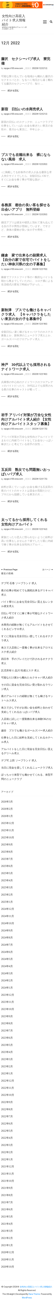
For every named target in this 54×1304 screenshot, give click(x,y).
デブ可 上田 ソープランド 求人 (19, 760)
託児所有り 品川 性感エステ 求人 (20, 670)
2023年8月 (7, 1023)
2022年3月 (7, 1145)
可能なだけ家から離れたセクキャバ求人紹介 (27, 677)
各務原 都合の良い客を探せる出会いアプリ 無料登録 (25, 207)
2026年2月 (7, 808)
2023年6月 (7, 1037)
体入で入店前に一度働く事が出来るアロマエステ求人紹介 (27, 649)
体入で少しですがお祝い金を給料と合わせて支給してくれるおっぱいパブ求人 (27, 709)
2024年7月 (7, 944)
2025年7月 (7, 859)
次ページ (47, 569)
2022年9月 (7, 1102)
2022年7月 (7, 1116)
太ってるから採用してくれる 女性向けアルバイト (26, 522)
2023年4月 (7, 1052)
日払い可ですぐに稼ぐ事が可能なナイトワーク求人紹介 (27, 615)
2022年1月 (7, 1159)
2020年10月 (7, 1266)
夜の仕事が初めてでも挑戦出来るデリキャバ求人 (27, 592)
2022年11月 (7, 1087)
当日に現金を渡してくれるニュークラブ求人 (27, 767)
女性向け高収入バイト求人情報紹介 (13, 20)
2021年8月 (7, 1195)
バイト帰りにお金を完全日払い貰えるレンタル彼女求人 (27, 604)
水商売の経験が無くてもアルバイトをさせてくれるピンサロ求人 (27, 626)
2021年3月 (7, 1230)
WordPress (27, 1298)
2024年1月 (7, 987)
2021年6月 (7, 1209)
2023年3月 (7, 1059)
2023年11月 (7, 1001)
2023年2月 (7, 1066)
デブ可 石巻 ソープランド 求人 (19, 583)
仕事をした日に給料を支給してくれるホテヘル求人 (27, 739)
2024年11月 (7, 916)
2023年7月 (7, 1030)
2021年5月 (7, 1216)
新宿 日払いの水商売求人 (22, 109)
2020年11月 (7, 1259)
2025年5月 (7, 873)
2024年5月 (7, 959)
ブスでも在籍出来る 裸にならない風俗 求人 (26, 157)
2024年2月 (7, 980)
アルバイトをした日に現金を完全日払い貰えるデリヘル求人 (27, 751)
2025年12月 (7, 823)
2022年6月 (7, 1123)
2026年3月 (7, 801)
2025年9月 (7, 844)
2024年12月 (7, 908)
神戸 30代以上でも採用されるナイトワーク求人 (26, 367)
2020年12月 (7, 1252)
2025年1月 (7, 901)
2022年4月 (7, 1137)
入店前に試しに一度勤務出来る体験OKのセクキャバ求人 (26, 721)
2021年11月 (7, 1173)
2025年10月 (7, 837)
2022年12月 (7, 1080)
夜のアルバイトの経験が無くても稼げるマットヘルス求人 (27, 698)
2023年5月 (7, 1045)
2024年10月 (7, 923)
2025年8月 (7, 851)
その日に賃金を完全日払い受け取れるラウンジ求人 (27, 687)
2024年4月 (7, 966)
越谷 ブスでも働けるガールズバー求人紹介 (27, 730)
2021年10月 (7, 1180)
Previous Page (9, 569)
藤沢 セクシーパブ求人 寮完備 (25, 61)
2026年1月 (7, 816)
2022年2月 (7, 1152)
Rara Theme (34, 1294)
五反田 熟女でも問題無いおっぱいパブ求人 (25, 472)
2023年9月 (7, 1016)
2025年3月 (7, 887)
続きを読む (13, 90)
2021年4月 (7, 1223)
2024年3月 (7, 973)
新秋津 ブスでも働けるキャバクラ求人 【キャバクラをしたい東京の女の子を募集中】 (26, 314)
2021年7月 (7, 1202)
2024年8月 (7, 937)
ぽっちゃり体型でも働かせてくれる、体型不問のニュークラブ (27, 776)
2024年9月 (7, 930)
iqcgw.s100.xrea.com (13, 68)
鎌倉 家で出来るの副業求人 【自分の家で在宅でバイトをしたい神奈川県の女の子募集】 (26, 259)
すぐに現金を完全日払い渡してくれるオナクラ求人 (27, 638)
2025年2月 (7, 894)
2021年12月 (7, 1166)
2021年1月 (7, 1245)
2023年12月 (7, 994)
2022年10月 (7, 1095)
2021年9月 (7, 1188)
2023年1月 (7, 1073)
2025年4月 (7, 880)
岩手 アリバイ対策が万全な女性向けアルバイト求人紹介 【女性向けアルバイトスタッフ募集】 (26, 419)
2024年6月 (7, 952)
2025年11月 (7, 830)
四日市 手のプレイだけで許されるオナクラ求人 (27, 661)
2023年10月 (7, 1009)
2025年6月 (7, 866)
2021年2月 (7, 1238)
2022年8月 (7, 1109)
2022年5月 (7, 1130)
